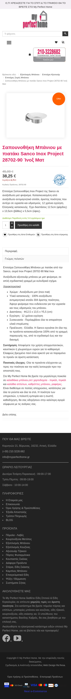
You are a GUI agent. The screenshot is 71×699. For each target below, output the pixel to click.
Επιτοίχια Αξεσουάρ (51, 74)
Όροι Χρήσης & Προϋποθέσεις (23, 508)
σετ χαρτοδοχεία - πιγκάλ (43, 380)
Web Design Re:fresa (54, 665)
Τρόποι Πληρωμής (16, 516)
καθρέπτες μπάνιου (39, 384)
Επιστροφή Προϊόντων (51, 676)
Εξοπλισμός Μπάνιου (29, 74)
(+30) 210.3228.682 (13, 451)
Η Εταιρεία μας (14, 500)
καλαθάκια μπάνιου (17, 380)
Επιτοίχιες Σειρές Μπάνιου (17, 77)
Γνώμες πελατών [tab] (14, 258)
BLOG (9, 520)
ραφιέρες (57, 384)
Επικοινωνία (13, 504)
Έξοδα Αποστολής (16, 512)
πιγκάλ (62, 380)
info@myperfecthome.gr (16, 457)
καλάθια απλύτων (17, 384)
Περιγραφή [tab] (11, 251)
